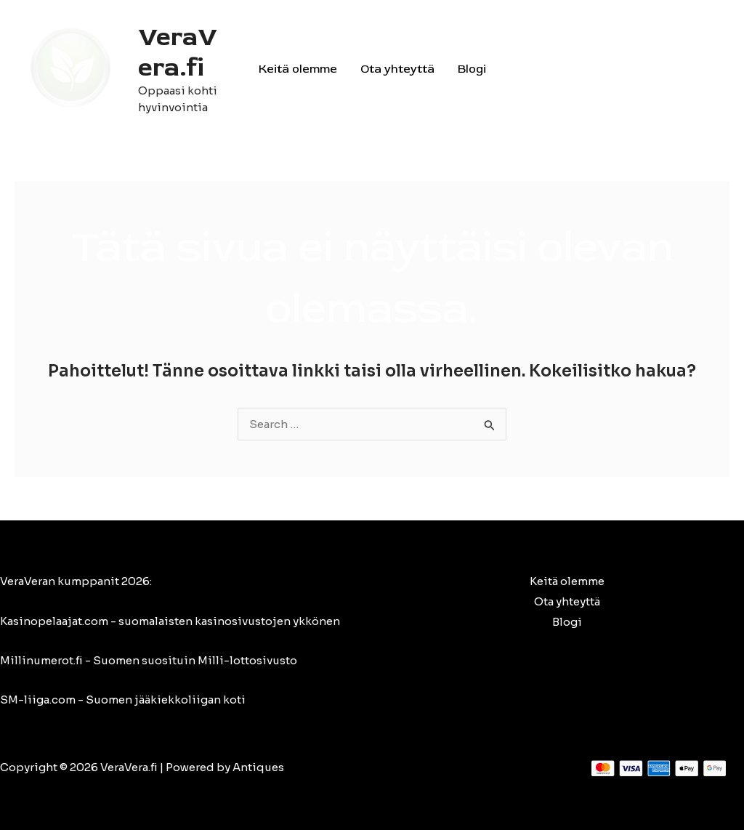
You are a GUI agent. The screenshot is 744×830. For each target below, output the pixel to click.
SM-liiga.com (38, 699)
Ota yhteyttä (397, 69)
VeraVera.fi (177, 52)
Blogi (472, 69)
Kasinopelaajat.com (54, 621)
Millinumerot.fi (41, 660)
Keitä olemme (298, 69)
